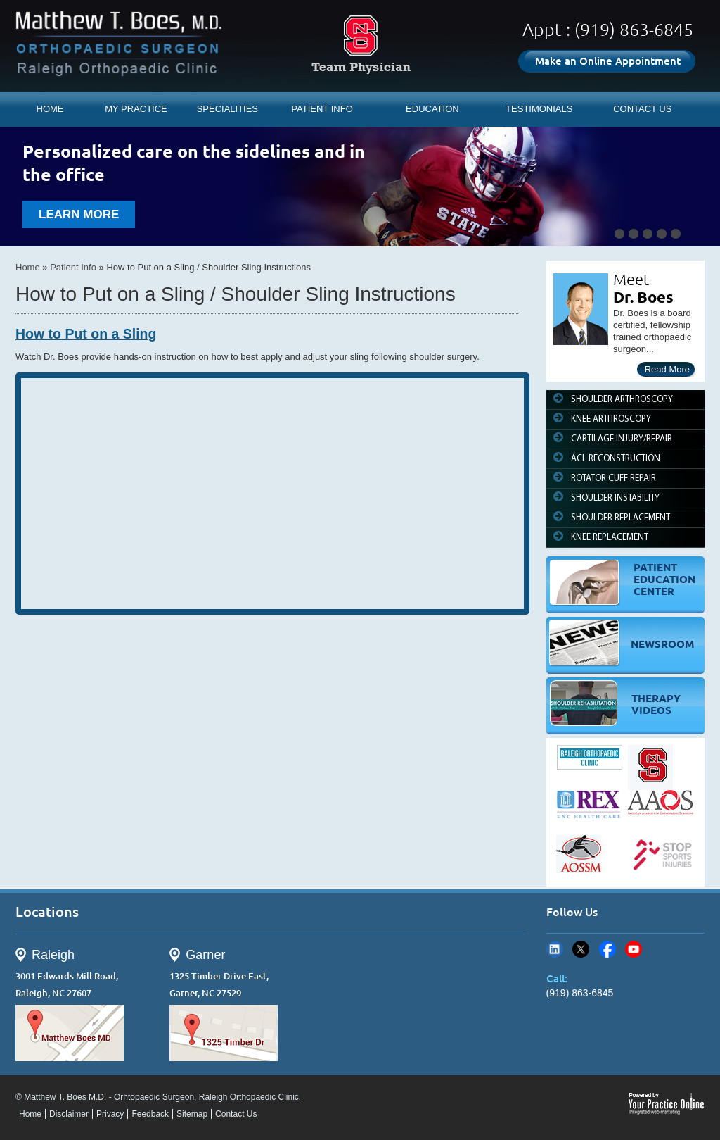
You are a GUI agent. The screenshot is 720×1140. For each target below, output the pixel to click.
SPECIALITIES (227, 109)
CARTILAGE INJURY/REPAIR (621, 439)
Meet (631, 279)
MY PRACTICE (136, 109)
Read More (667, 369)
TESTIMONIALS (539, 109)
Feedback (150, 1114)
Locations (47, 911)
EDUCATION (432, 109)
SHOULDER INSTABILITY (615, 498)
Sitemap (191, 1114)
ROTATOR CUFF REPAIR (613, 478)
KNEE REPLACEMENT (609, 537)
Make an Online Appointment (608, 61)
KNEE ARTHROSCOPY (611, 419)
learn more (79, 214)
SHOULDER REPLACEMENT (620, 517)
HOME (50, 109)
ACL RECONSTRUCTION (615, 458)
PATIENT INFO (321, 109)
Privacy (110, 1114)
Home (27, 267)
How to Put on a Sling (85, 334)
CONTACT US (642, 109)
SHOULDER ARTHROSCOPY (622, 399)
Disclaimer (69, 1114)
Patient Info (73, 267)
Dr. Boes (643, 297)
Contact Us (236, 1114)
